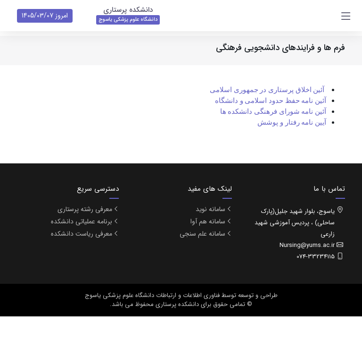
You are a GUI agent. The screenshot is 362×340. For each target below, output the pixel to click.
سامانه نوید (210, 209)
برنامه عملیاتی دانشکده (81, 221)
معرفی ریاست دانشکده (81, 233)
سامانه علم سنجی (202, 233)
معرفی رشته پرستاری (85, 209)
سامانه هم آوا (207, 221)
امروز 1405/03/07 (45, 15)
